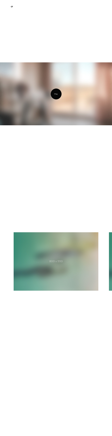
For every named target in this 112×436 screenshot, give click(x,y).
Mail (25, 430)
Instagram (15, 430)
